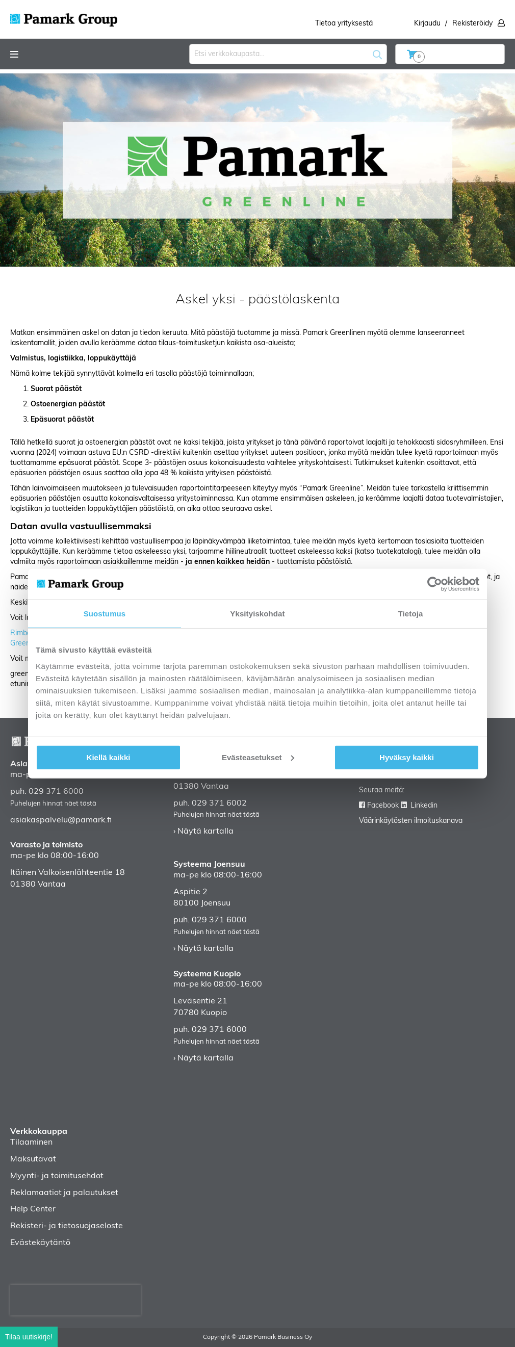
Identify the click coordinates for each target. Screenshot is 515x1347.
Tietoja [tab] (410, 613)
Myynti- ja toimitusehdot (57, 1176)
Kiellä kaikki (109, 757)
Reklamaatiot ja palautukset (64, 1193)
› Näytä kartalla (203, 831)
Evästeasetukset (258, 757)
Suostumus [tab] (105, 613)
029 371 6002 (219, 803)
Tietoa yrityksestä (344, 24)
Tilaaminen (31, 1142)
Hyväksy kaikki (406, 757)
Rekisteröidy (472, 24)
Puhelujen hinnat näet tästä (53, 803)
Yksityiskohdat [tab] (257, 613)
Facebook (383, 806)
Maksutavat (33, 1159)
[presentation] (75, 1300)
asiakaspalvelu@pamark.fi (61, 820)
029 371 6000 (56, 792)
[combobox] (288, 54)
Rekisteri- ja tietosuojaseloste (66, 1226)
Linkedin (423, 806)
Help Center (33, 1209)
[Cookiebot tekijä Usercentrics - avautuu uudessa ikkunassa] (434, 584)
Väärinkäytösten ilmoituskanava (410, 821)
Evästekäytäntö (40, 1243)
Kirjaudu (427, 24)
